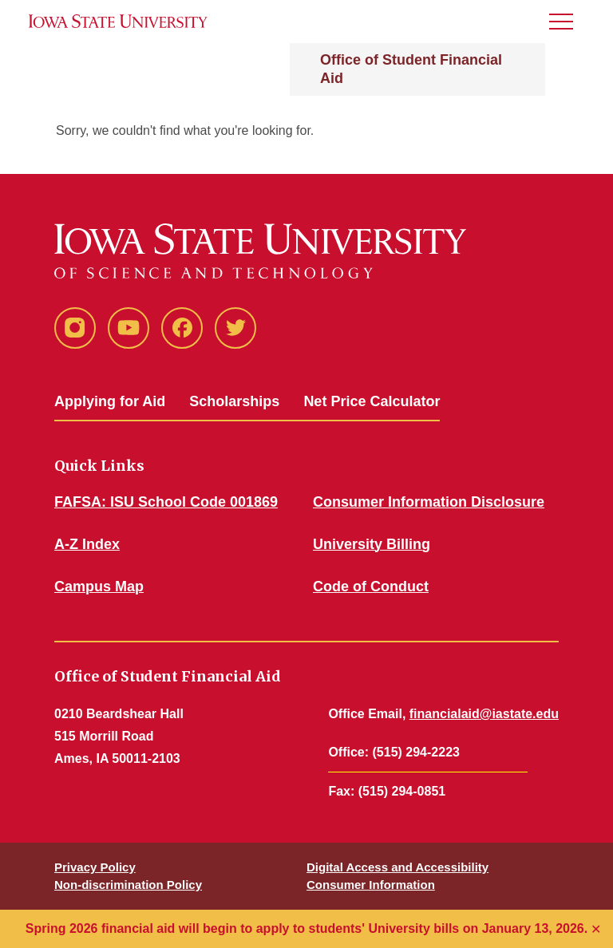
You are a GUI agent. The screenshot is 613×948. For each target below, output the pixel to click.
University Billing (371, 544)
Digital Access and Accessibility (397, 867)
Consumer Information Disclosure (428, 502)
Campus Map (99, 586)
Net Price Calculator (371, 401)
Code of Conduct (371, 586)
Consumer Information (370, 884)
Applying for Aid (109, 401)
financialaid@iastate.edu (484, 714)
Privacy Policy (95, 867)
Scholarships (234, 401)
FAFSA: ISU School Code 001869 (166, 502)
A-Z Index (87, 544)
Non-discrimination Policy (128, 884)
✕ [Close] (596, 929)
